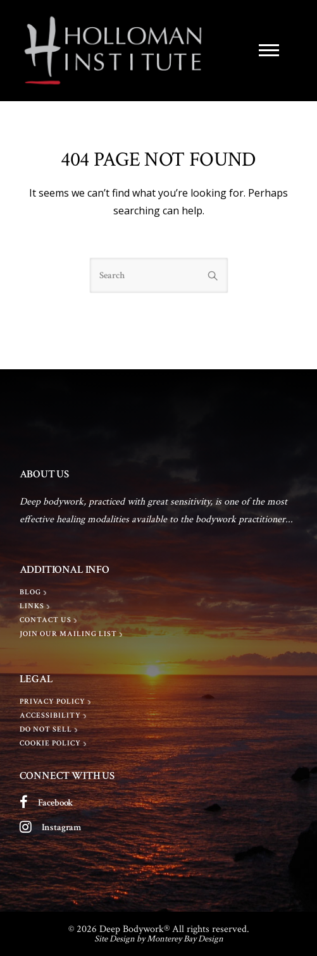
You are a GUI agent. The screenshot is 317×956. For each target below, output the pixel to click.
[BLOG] (34, 592)
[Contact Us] (50, 620)
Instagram (62, 827)
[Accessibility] (54, 716)
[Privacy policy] (57, 702)
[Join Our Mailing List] (72, 634)
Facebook (56, 803)
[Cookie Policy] (54, 743)
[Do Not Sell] (50, 729)
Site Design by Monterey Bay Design (158, 939)
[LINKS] (36, 606)
